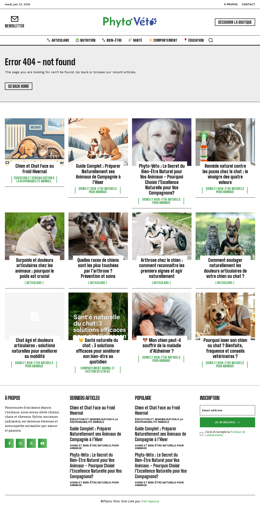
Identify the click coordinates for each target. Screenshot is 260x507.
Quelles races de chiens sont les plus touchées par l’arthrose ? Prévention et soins (98, 268)
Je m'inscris (227, 422)
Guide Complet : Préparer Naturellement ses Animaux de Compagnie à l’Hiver (98, 174)
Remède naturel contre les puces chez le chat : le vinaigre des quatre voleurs (225, 174)
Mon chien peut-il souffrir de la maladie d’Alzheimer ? (162, 345)
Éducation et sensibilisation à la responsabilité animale (34, 179)
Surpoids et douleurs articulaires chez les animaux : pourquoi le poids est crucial (34, 268)
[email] (227, 410)
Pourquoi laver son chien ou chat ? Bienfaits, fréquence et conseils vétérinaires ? (225, 348)
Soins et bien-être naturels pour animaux (98, 190)
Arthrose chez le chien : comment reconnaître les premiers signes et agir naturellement (161, 268)
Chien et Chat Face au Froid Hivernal (34, 168)
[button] (211, 40)
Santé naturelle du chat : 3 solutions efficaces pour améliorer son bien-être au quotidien (98, 350)
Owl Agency (150, 501)
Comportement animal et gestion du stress (97, 370)
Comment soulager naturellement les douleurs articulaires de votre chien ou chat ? (225, 268)
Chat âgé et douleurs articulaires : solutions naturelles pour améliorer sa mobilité (34, 348)
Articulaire (34, 282)
